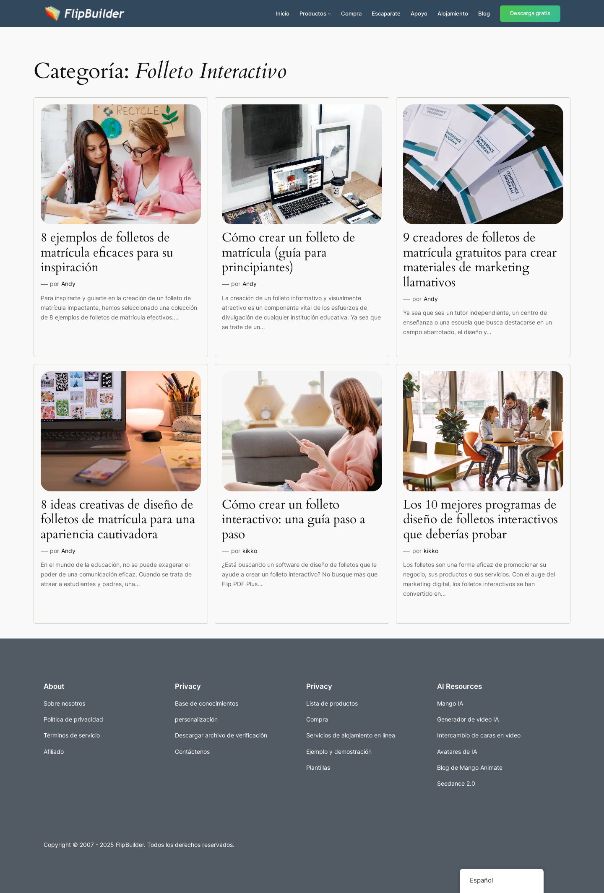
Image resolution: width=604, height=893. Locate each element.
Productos (312, 13)
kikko (249, 550)
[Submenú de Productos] (329, 13)
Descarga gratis (530, 13)
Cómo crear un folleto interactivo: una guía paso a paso (293, 520)
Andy (68, 283)
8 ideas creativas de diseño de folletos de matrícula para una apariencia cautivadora (118, 520)
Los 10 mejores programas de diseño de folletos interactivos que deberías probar (480, 520)
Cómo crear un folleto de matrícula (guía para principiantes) (288, 253)
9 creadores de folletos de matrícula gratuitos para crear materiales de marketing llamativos (480, 260)
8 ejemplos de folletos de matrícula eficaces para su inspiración (107, 253)
